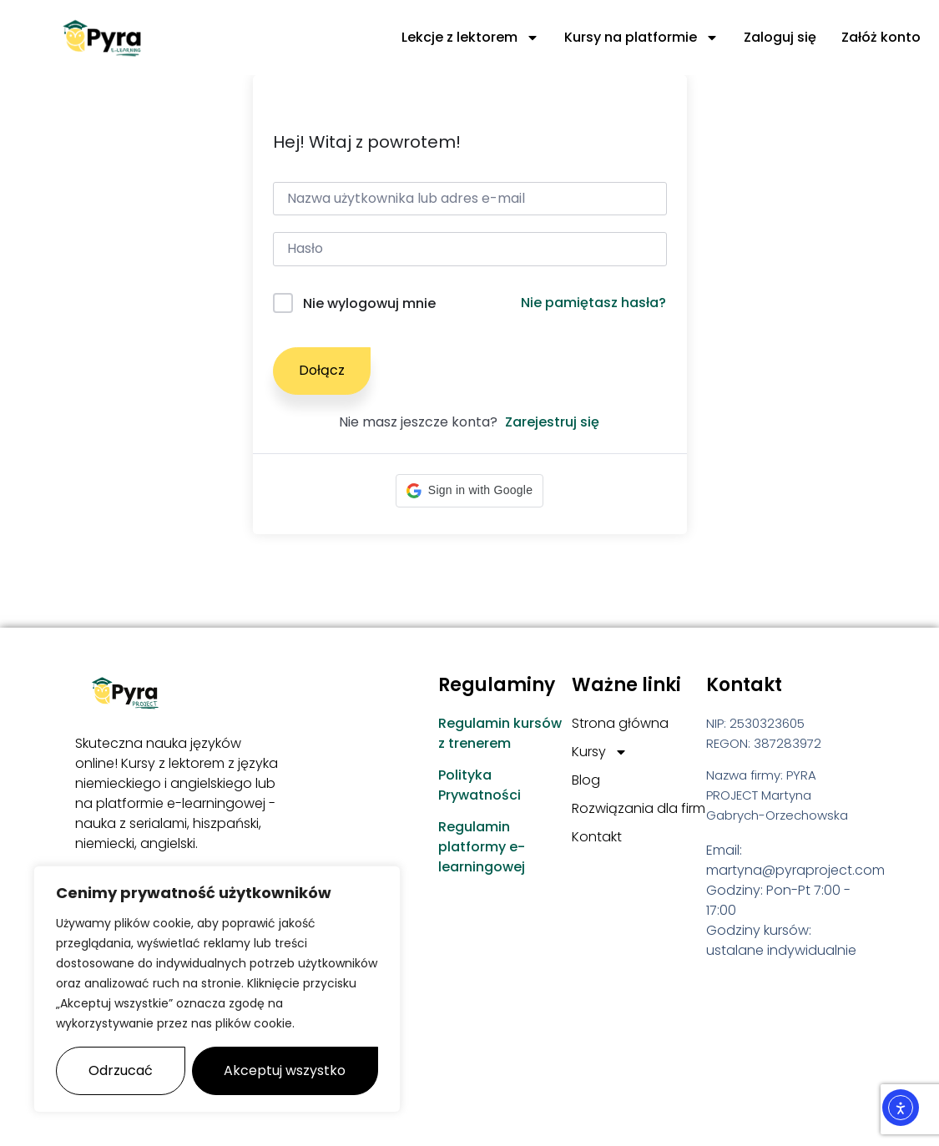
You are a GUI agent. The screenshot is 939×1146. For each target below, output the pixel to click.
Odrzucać (120, 1070)
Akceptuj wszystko (285, 1070)
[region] (217, 989)
